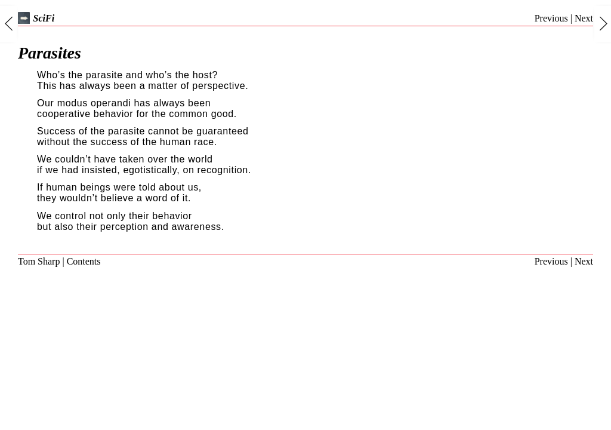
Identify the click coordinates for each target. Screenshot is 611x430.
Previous (551, 18)
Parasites (49, 53)
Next (584, 18)
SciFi (36, 18)
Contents (84, 261)
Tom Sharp (39, 261)
